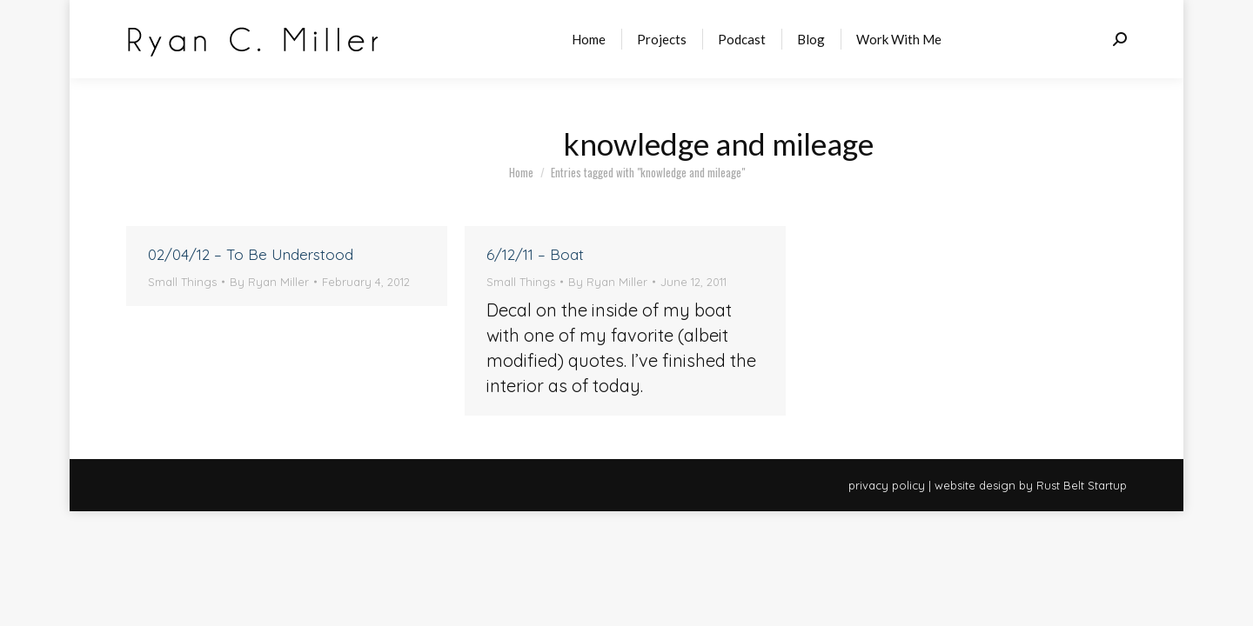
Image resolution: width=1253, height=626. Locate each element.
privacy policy (886, 485)
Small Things (182, 282)
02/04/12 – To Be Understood (250, 254)
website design (975, 485)
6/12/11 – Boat (535, 254)
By (269, 282)
